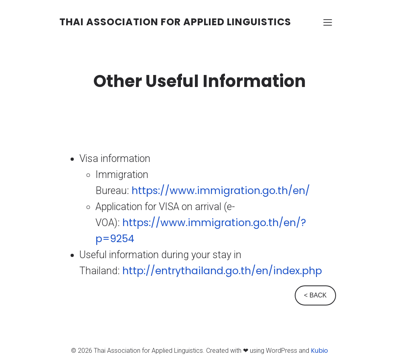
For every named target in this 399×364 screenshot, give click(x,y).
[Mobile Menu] (328, 22)
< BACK (315, 295)
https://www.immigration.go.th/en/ (221, 191)
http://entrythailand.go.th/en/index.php (222, 271)
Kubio (319, 350)
